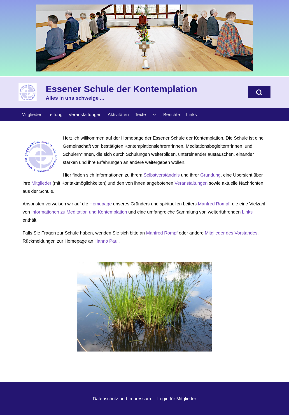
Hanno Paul (107, 241)
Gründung (210, 174)
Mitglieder (41, 183)
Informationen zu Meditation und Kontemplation (79, 211)
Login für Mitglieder (176, 398)
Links (247, 211)
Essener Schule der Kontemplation (121, 89)
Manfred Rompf (214, 203)
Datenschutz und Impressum (122, 398)
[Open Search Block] (259, 92)
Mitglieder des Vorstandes (231, 232)
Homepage (100, 203)
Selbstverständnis (162, 174)
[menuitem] (31, 114)
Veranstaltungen (191, 183)
